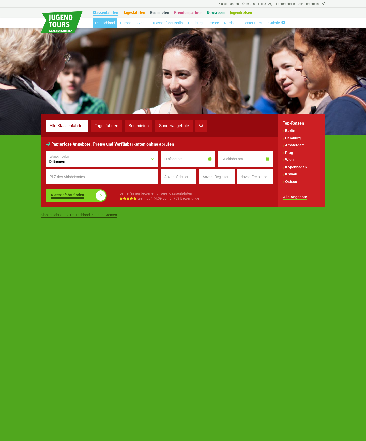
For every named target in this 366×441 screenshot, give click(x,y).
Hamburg (293, 138)
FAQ (265, 4)
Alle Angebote (295, 197)
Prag (289, 153)
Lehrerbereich (285, 4)
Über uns (248, 4)
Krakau (291, 174)
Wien (289, 160)
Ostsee (291, 182)
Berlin (290, 131)
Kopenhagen (296, 167)
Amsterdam (294, 145)
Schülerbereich (308, 4)
